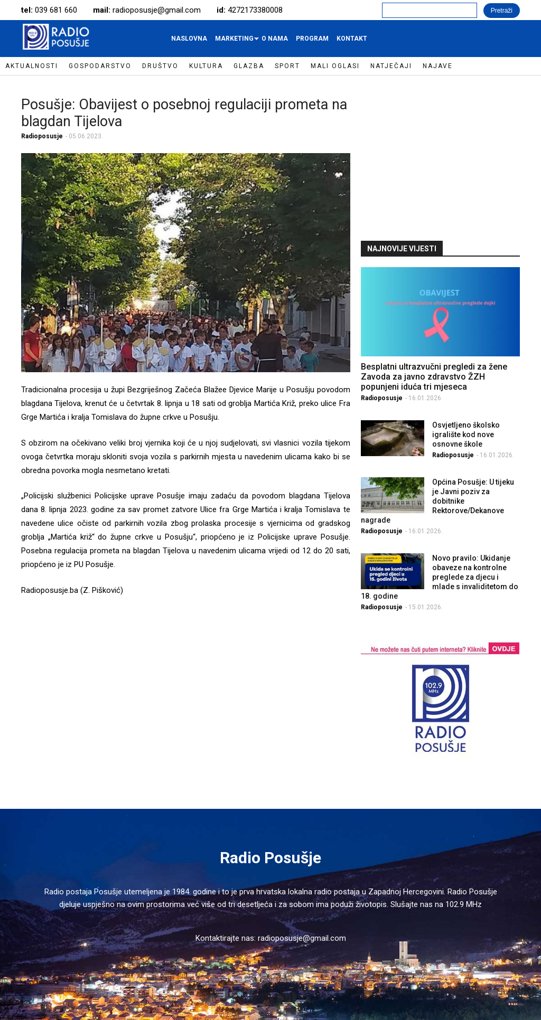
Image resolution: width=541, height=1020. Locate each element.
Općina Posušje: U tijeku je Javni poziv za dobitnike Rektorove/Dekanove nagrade (438, 501)
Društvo (160, 66)
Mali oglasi (335, 66)
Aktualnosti (31, 66)
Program (312, 38)
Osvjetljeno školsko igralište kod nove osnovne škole (466, 434)
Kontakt (352, 38)
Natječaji (391, 66)
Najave (438, 66)
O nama (275, 38)
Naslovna (189, 38)
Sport (287, 66)
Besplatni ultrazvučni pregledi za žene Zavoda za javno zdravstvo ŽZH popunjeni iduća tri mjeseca (434, 377)
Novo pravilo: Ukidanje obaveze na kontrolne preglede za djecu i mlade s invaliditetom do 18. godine (440, 577)
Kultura (206, 66)
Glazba (249, 66)
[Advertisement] (440, 157)
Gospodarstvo (100, 66)
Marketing (235, 41)
